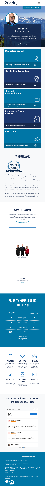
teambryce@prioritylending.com (27, 456)
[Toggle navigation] (39, 3)
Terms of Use (16, 476)
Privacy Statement (9, 476)
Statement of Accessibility (25, 476)
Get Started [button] (22, 43)
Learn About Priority (22, 221)
